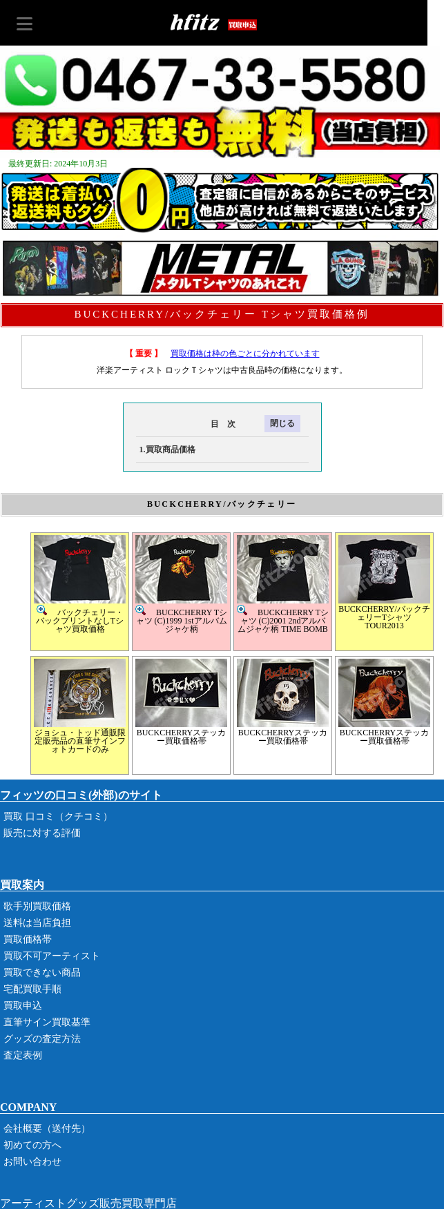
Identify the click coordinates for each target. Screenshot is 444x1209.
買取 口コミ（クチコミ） (58, 816)
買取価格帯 (27, 939)
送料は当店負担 (37, 923)
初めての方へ (32, 1145)
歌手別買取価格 (37, 906)
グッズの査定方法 (42, 1039)
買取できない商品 (42, 972)
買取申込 (22, 1005)
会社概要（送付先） (46, 1128)
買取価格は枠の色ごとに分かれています (245, 353)
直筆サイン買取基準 (46, 1022)
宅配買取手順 (32, 989)
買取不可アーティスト (51, 956)
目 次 (185, 424)
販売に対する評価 (42, 833)
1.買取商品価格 (167, 449)
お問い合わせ (32, 1162)
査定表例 (22, 1055)
